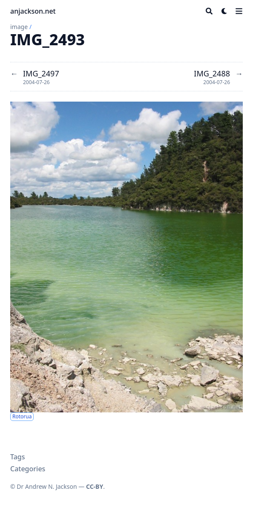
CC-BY (94, 486)
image (19, 27)
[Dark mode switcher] (224, 11)
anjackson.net (33, 11)
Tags (17, 456)
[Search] (209, 11)
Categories (27, 468)
